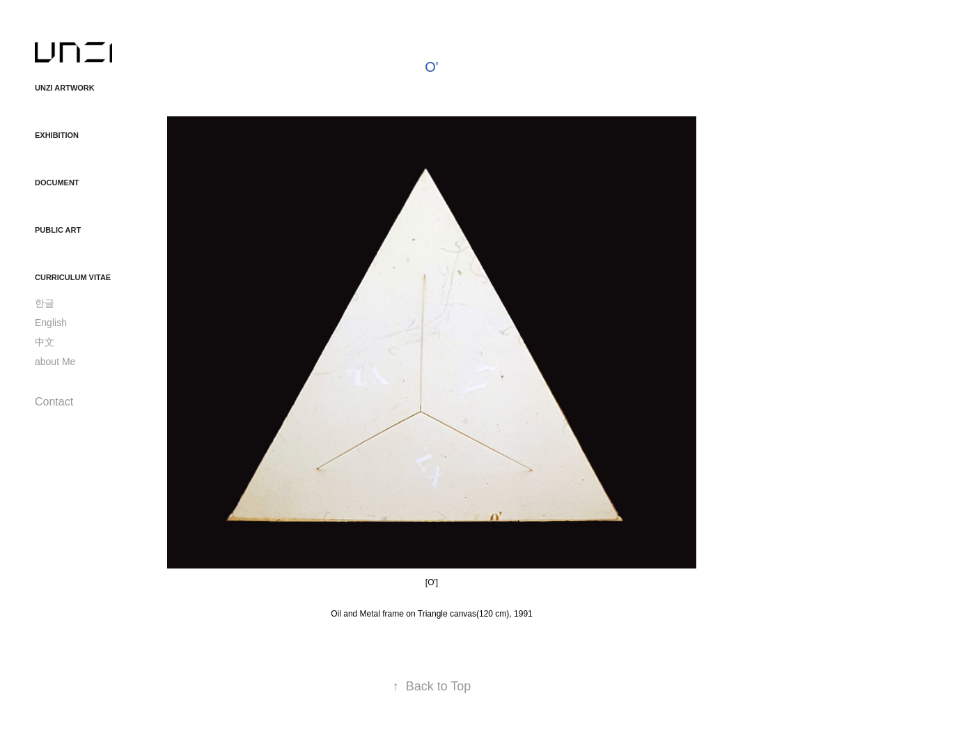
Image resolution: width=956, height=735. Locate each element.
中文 (44, 342)
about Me (55, 361)
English (51, 322)
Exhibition (57, 135)
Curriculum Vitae (73, 277)
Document (57, 182)
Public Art (58, 230)
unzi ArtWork (65, 88)
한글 (44, 303)
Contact (54, 402)
